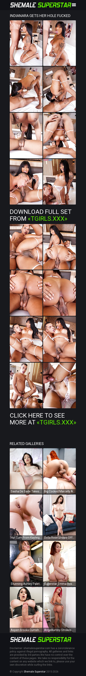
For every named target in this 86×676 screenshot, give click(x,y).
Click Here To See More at (43, 419)
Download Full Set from (40, 215)
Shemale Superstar (35, 671)
